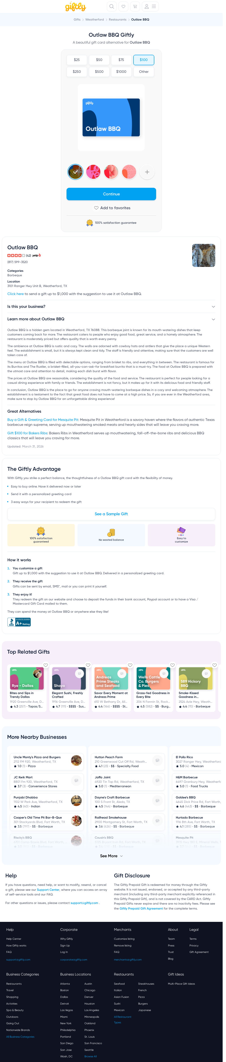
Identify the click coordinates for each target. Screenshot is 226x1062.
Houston (89, 1003)
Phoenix (89, 1030)
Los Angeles (91, 1010)
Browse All (90, 1056)
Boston (64, 990)
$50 (99, 60)
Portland (65, 1036)
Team (171, 938)
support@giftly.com (85, 903)
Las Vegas (66, 1010)
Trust (171, 952)
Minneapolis (91, 1016)
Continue (111, 194)
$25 (77, 60)
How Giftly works (16, 945)
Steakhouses (146, 983)
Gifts (77, 19)
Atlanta (65, 983)
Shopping (12, 997)
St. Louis (89, 1036)
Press (171, 945)
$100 (144, 60)
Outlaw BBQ (140, 19)
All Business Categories (20, 1036)
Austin (88, 983)
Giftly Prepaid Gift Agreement (141, 908)
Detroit (64, 1003)
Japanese (144, 1010)
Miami (63, 1016)
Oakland (89, 1023)
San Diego (66, 1043)
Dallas (64, 997)
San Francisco (93, 1043)
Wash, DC (66, 1056)
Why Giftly (66, 938)
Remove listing (122, 945)
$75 (121, 60)
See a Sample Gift (111, 513)
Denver (88, 997)
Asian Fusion (121, 997)
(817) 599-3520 (17, 262)
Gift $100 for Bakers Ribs (27, 433)
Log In (64, 952)
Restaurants (14, 983)
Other (143, 72)
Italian (118, 990)
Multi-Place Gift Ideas (181, 983)
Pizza (141, 997)
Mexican (119, 1010)
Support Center (48, 890)
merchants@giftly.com (128, 959)
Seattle (89, 1049)
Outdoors (12, 1016)
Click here (15, 294)
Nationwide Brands (18, 1030)
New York (65, 1023)
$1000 (121, 72)
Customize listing (124, 938)
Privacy (193, 945)
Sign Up (65, 945)
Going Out (12, 1023)
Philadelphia (67, 1030)
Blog (170, 958)
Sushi (117, 1003)
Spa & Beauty (15, 1010)
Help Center (13, 938)
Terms (192, 938)
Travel (9, 990)
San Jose (66, 1049)
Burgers (143, 1003)
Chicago (89, 990)
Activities (11, 1003)
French (142, 990)
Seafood (119, 983)
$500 (99, 72)
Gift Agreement (199, 952)
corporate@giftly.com (73, 959)
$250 (77, 72)
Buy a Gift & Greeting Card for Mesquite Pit (42, 420)
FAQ (9, 952)
